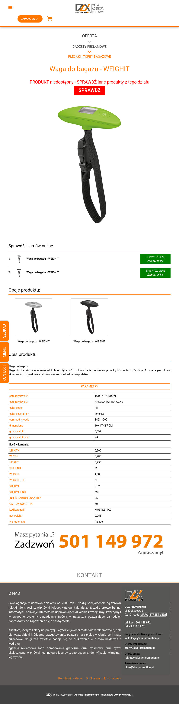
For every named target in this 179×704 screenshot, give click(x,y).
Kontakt (4, 373)
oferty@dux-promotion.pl (140, 647)
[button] (10, 7)
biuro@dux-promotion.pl (139, 667)
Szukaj (4, 331)
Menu (4, 352)
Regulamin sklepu (70, 678)
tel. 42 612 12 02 (135, 626)
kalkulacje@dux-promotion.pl (142, 638)
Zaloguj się (30, 19)
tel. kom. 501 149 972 (138, 622)
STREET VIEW (158, 614)
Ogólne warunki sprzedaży (103, 678)
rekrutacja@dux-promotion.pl (142, 657)
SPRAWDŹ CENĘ (155, 259)
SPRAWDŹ (89, 90)
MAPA (144, 614)
